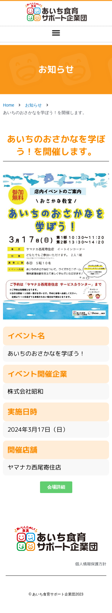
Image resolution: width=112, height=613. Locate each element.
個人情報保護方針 (90, 564)
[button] (56, 28)
